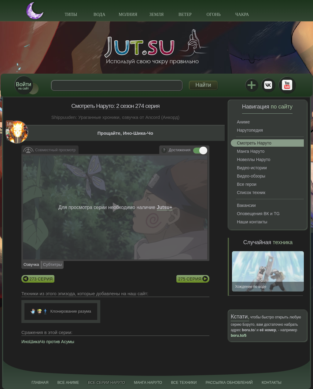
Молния (128, 14)
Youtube (287, 85)
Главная (39, 382)
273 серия (41, 279)
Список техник (251, 192)
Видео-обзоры (251, 176)
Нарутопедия (250, 130)
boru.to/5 (238, 335)
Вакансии (246, 205)
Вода (99, 14)
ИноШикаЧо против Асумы (47, 341)
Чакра (242, 14)
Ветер (185, 14)
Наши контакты (252, 221)
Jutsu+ (251, 85)
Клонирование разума (70, 311)
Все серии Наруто (106, 382)
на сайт (23, 85)
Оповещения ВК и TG (258, 213)
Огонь (214, 14)
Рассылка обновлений (229, 382)
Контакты (272, 382)
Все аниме (68, 382)
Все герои (246, 184)
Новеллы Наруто (253, 159)
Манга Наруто (250, 151)
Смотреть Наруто (254, 143)
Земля (156, 14)
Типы (70, 14)
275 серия (189, 279)
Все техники (184, 382)
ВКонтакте (268, 85)
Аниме (243, 121)
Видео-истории (252, 167)
